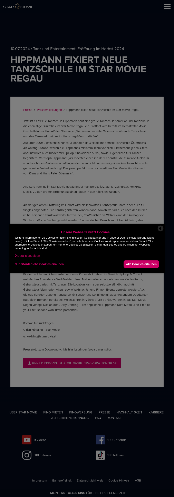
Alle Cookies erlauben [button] (141, 264)
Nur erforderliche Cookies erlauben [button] (39, 264)
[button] (27, 255)
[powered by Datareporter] (160, 231)
